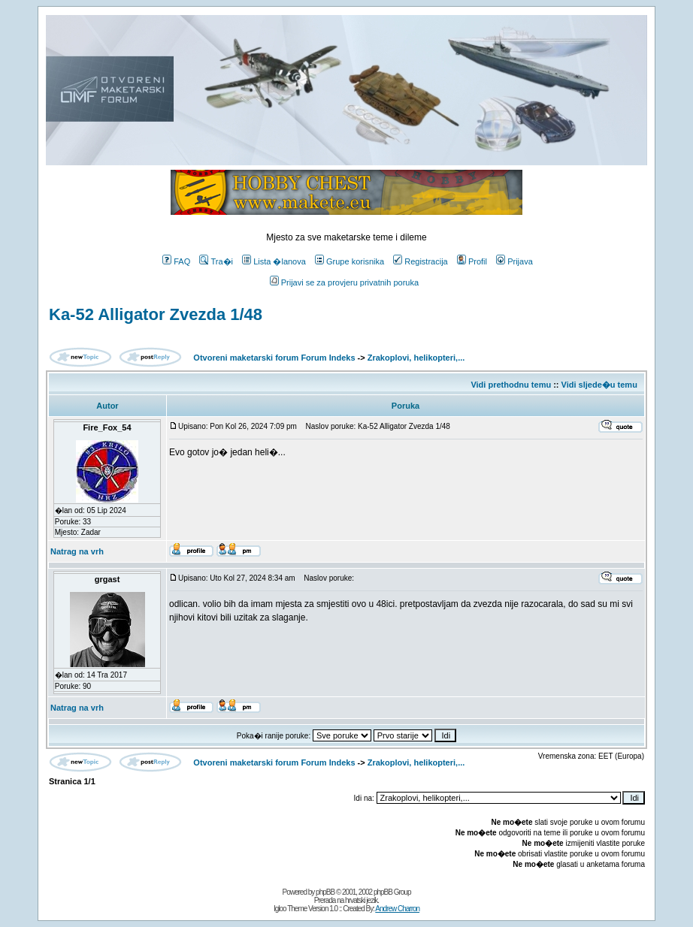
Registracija (420, 261)
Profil (472, 261)
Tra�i (216, 261)
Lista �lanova (274, 261)
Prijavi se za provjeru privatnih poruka (344, 282)
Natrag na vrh (77, 551)
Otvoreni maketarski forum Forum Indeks (274, 357)
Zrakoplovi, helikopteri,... (416, 357)
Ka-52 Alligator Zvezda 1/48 (155, 314)
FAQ (176, 261)
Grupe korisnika (349, 261)
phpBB (325, 892)
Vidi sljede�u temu (599, 384)
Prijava (514, 261)
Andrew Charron (397, 908)
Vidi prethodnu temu (511, 384)
